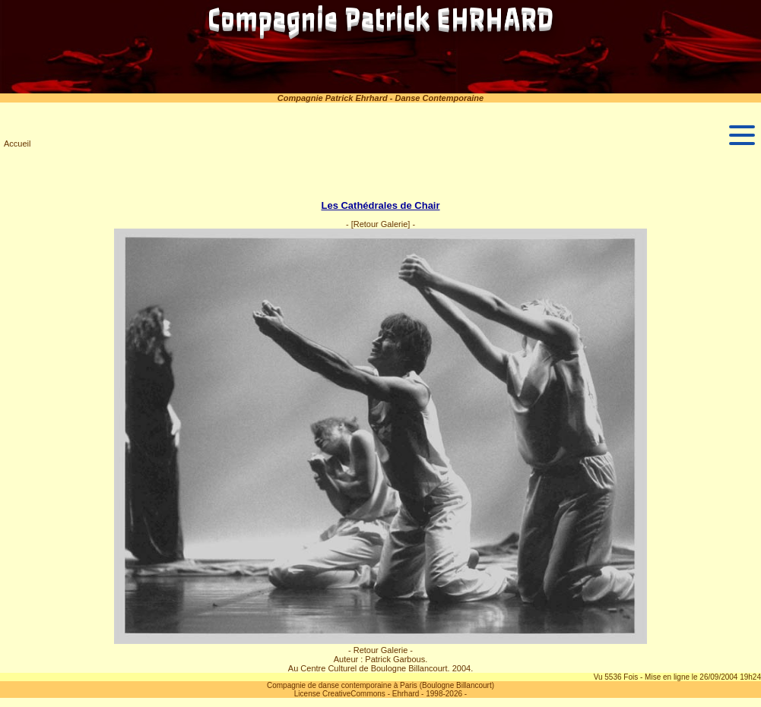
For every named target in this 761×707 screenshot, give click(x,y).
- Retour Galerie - (380, 650)
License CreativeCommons (339, 694)
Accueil (17, 143)
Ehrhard (406, 694)
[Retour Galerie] (381, 224)
